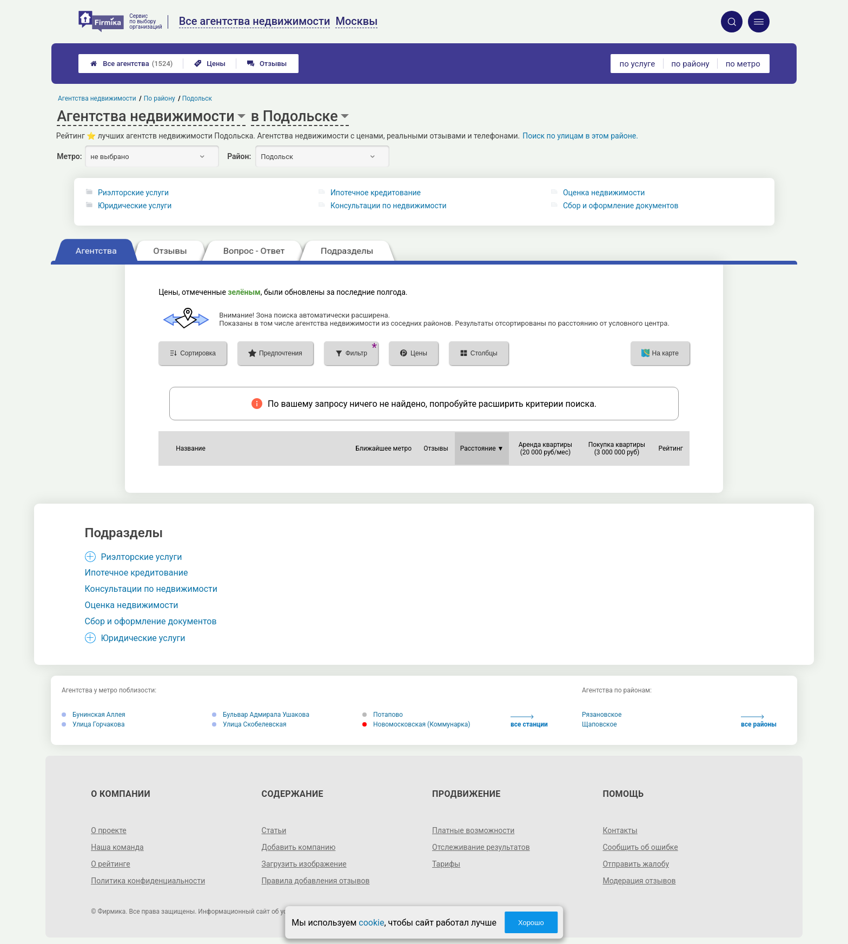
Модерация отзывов (638, 880)
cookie (371, 922)
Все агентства (131, 64)
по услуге (637, 64)
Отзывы (267, 64)
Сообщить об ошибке (640, 847)
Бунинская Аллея (93, 714)
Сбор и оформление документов (621, 205)
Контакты (619, 830)
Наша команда (117, 847)
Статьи (274, 830)
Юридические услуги (134, 205)
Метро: (69, 156)
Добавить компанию (299, 847)
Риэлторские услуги (133, 192)
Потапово (382, 714)
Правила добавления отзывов (316, 880)
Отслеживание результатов (481, 847)
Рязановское (601, 714)
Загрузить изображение (304, 864)
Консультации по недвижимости (388, 205)
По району (159, 98)
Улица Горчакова (93, 724)
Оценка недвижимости (604, 192)
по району (690, 64)
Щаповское (599, 724)
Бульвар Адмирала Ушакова (260, 714)
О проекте (109, 830)
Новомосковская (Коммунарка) (416, 724)
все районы (759, 721)
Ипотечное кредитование (375, 192)
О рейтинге (110, 864)
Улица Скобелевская (249, 724)
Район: (239, 156)
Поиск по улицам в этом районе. (580, 135)
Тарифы (446, 864)
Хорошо (531, 923)
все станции (529, 721)
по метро (743, 64)
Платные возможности (473, 830)
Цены (210, 64)
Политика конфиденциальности (148, 880)
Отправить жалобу (635, 864)
